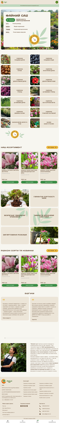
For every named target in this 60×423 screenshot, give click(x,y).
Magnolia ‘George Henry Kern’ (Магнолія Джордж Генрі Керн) (29, 172)
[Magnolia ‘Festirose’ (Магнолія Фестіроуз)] (10, 160)
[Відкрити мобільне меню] (57, 2)
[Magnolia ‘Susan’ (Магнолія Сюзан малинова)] (48, 160)
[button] (10, 182)
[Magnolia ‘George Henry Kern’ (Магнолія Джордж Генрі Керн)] (29, 160)
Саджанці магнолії (6, 173)
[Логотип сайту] (4, 2)
